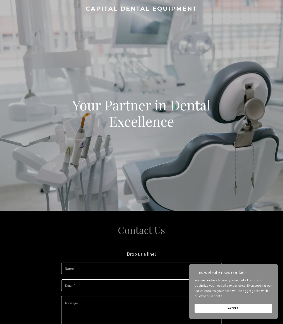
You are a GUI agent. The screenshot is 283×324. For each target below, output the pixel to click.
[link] (141, 9)
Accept (233, 308)
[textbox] (141, 268)
